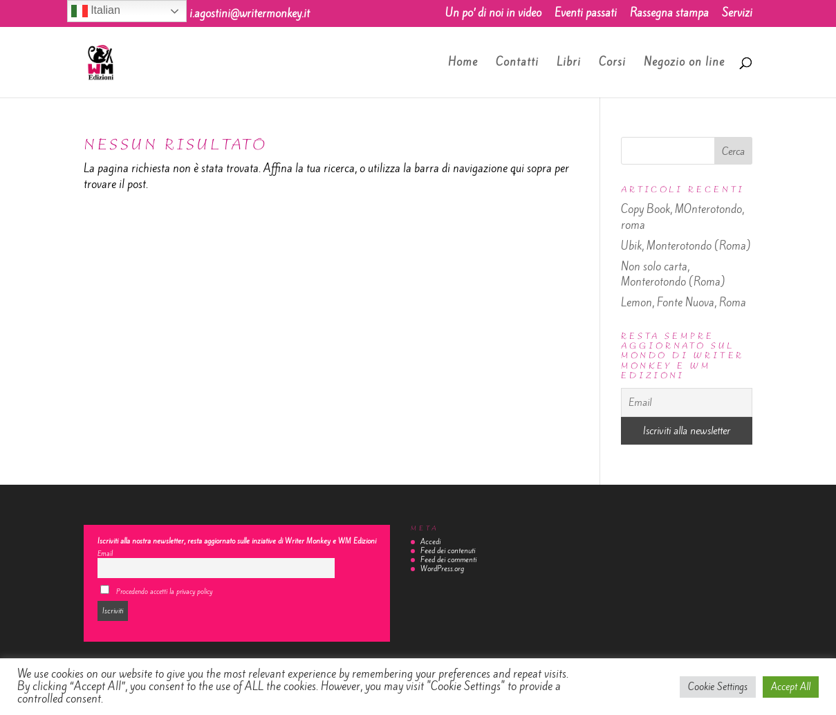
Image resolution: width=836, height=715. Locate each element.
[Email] (686, 402)
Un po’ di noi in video (493, 14)
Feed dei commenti (448, 560)
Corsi (612, 63)
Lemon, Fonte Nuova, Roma (683, 302)
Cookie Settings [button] (717, 687)
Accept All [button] (790, 687)
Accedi (430, 542)
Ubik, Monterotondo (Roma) (686, 246)
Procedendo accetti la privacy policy (156, 590)
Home (463, 63)
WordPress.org (442, 569)
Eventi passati (586, 14)
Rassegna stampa (669, 14)
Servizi (737, 14)
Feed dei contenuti (447, 551)
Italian (95, 11)
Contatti (517, 63)
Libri (569, 63)
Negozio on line (684, 63)
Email (105, 553)
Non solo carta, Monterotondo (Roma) (673, 274)
